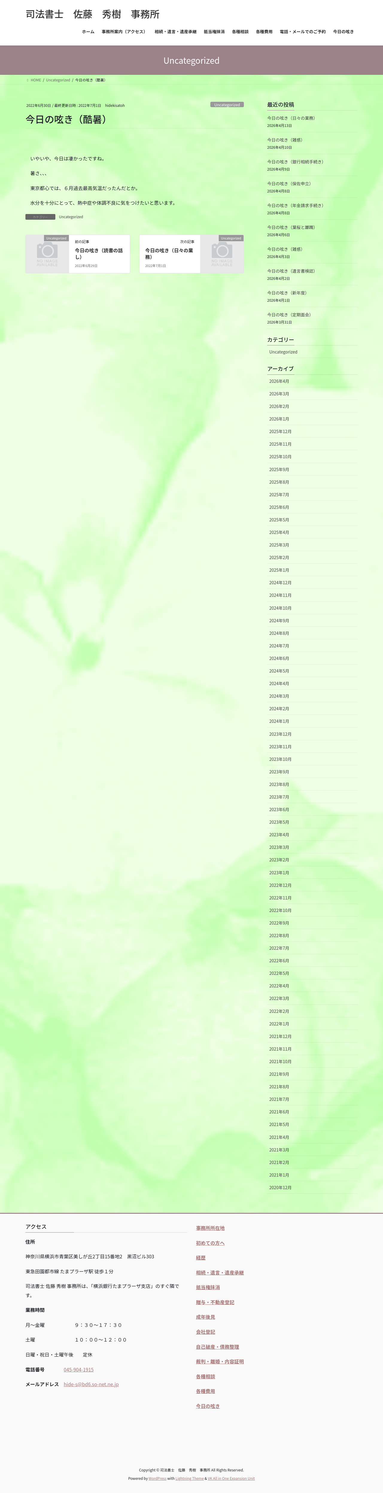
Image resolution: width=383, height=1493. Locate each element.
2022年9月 (279, 923)
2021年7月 (279, 1099)
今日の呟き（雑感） (286, 140)
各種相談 (205, 1376)
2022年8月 (279, 935)
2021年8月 (279, 1087)
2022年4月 (279, 986)
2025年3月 (279, 545)
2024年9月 (279, 620)
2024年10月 (280, 608)
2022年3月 (279, 998)
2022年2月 (279, 1011)
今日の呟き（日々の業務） (169, 253)
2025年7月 (279, 494)
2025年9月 (279, 469)
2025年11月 (280, 444)
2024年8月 (279, 633)
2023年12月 (280, 734)
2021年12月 (280, 1036)
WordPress (158, 1478)
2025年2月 (279, 557)
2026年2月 (279, 406)
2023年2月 (279, 860)
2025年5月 (279, 520)
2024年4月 (279, 683)
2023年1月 (279, 873)
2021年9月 (279, 1074)
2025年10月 (280, 456)
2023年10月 (280, 759)
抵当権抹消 (208, 1287)
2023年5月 (279, 822)
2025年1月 (279, 570)
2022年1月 (279, 1024)
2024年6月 (279, 658)
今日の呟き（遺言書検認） (292, 271)
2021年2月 (279, 1162)
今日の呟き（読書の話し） (99, 253)
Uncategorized (227, 104)
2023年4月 (279, 834)
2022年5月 (279, 973)
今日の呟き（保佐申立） (290, 183)
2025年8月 (279, 482)
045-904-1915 (79, 1369)
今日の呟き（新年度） (288, 293)
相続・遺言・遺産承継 (220, 1272)
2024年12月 (280, 582)
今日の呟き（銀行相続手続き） (296, 162)
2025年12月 (280, 431)
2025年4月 (279, 532)
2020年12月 (280, 1187)
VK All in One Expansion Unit (231, 1478)
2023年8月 (279, 784)
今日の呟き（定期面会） (290, 315)
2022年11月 (280, 898)
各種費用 (205, 1391)
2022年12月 (280, 885)
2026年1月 (279, 419)
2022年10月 (280, 910)
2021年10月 (280, 1061)
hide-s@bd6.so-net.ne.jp (91, 1384)
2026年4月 (279, 381)
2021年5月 (279, 1124)
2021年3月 (279, 1150)
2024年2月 (279, 708)
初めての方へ (210, 1242)
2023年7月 (279, 797)
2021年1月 (279, 1175)
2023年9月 (279, 772)
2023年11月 (280, 746)
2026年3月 (279, 394)
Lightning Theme (189, 1478)
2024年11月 (280, 595)
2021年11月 (280, 1049)
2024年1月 (279, 721)
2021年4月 (279, 1137)
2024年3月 (279, 696)
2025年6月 (279, 507)
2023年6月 (279, 809)
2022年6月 (279, 961)
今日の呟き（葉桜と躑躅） (292, 227)
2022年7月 (279, 948)
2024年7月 (279, 646)
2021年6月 (279, 1112)
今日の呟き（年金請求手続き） (296, 205)
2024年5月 (279, 671)
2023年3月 (279, 847)
